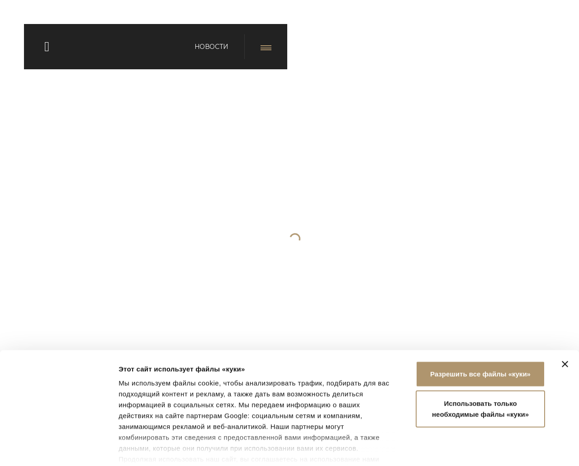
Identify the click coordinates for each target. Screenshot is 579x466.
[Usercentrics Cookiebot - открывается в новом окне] (58, 448)
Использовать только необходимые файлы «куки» (480, 349)
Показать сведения (151, 448)
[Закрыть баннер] (565, 304)
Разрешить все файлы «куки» (480, 314)
